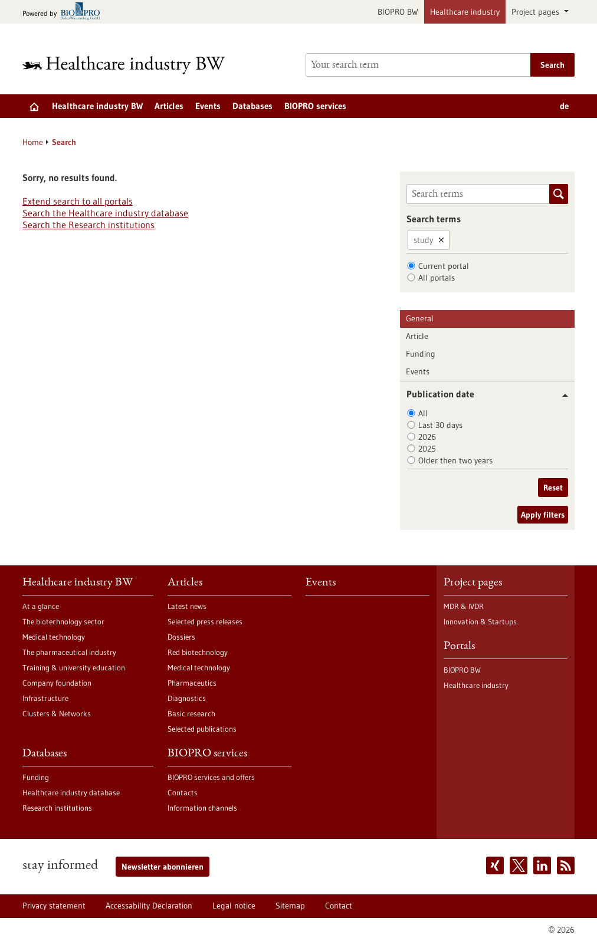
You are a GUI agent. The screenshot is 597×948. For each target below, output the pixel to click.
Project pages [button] (536, 11)
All (423, 413)
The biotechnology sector (63, 621)
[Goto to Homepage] (131, 65)
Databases (252, 105)
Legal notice (233, 905)
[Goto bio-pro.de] (64, 12)
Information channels (202, 807)
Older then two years (455, 460)
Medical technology (53, 636)
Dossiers (181, 636)
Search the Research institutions (88, 225)
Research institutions (57, 807)
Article (417, 336)
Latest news (187, 606)
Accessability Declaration (149, 905)
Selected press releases (205, 621)
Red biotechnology (198, 652)
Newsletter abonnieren (163, 866)
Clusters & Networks (56, 713)
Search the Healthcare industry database (105, 213)
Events (208, 105)
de (564, 105)
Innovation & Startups (480, 621)
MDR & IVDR (464, 606)
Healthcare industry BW (97, 105)
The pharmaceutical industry (69, 652)
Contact (338, 905)
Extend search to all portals (77, 201)
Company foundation (56, 682)
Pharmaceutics (192, 682)
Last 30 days (440, 425)
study (423, 240)
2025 (427, 448)
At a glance (40, 606)
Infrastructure (45, 698)
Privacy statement (54, 905)
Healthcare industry (465, 11)
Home (32, 142)
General (420, 318)
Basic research (191, 713)
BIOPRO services (315, 105)
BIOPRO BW (398, 11)
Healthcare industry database (71, 792)
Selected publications (202, 728)
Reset (553, 487)
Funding (420, 353)
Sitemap (290, 905)
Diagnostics (187, 698)
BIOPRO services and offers (211, 777)
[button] (560, 395)
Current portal (443, 266)
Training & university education (73, 667)
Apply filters (543, 514)
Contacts (183, 792)
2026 (427, 437)
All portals (436, 277)
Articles (169, 105)
